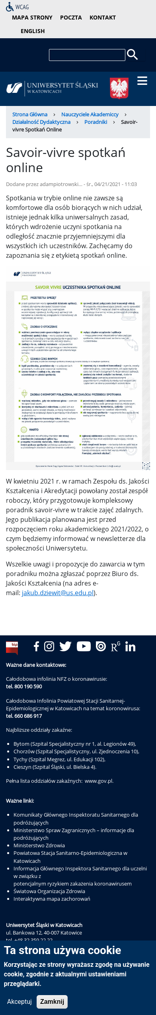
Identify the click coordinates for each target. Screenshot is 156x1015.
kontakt (103, 17)
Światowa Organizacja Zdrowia (49, 891)
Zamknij (52, 1004)
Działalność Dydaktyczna (41, 121)
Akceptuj (19, 1005)
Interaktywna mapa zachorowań (52, 898)
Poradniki (95, 121)
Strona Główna (29, 114)
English (33, 31)
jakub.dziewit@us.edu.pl (58, 592)
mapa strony (32, 17)
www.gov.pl (98, 780)
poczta (71, 17)
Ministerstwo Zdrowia (39, 845)
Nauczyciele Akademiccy (90, 114)
